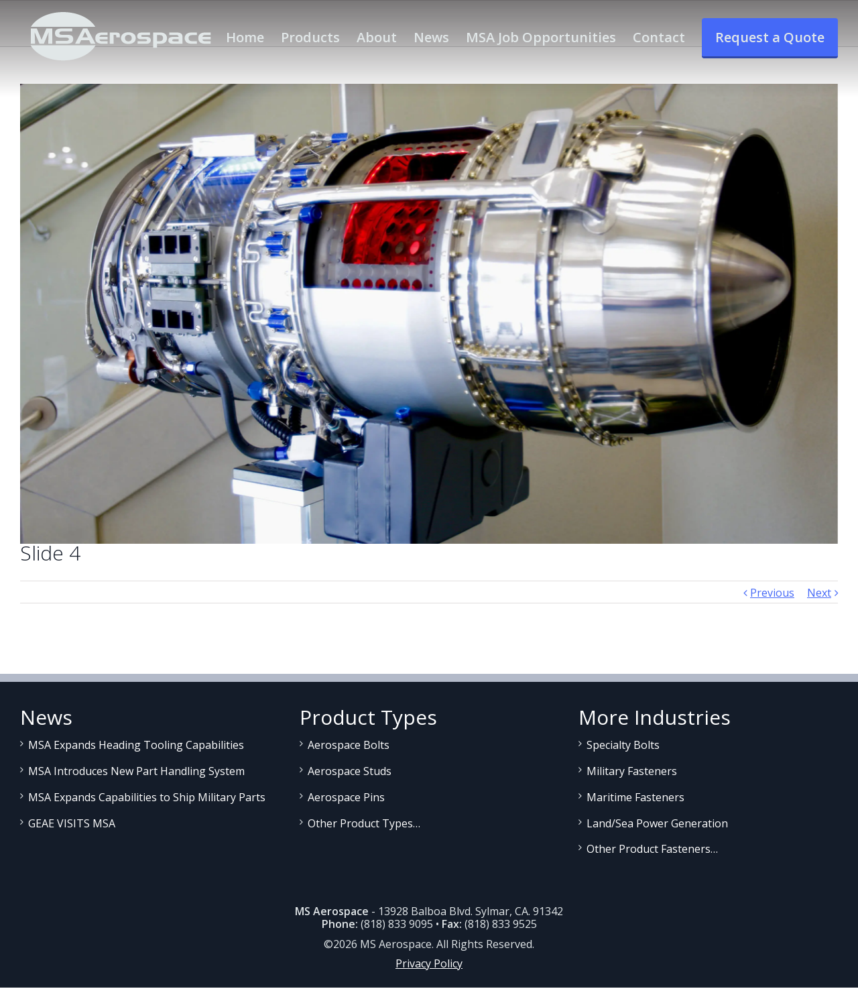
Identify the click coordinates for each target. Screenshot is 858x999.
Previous (772, 592)
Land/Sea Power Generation (657, 823)
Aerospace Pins (346, 797)
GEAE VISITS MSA (71, 823)
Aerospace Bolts (348, 745)
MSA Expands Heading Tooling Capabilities (136, 745)
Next (819, 592)
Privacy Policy (429, 963)
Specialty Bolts (623, 745)
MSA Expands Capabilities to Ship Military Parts (146, 797)
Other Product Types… (364, 823)
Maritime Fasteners (635, 797)
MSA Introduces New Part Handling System (136, 771)
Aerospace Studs (349, 771)
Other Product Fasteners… (652, 848)
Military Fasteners (632, 771)
